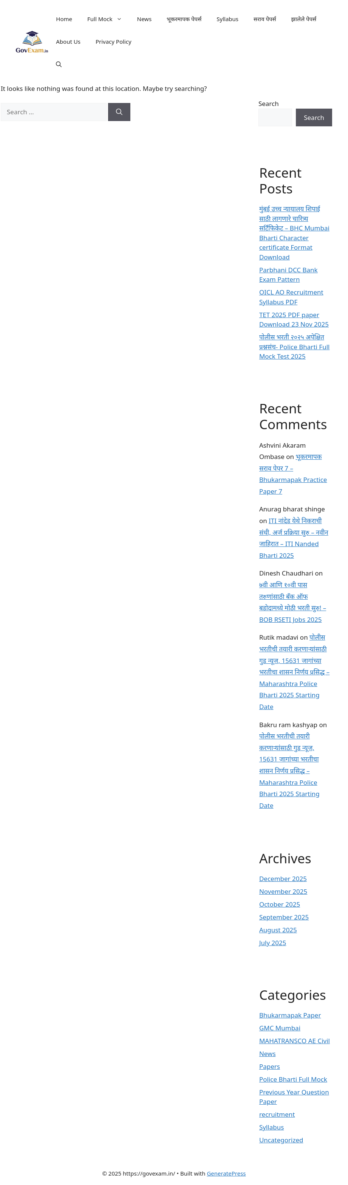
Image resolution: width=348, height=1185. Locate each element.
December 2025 (283, 878)
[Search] (119, 112)
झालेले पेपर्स (304, 19)
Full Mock (108, 19)
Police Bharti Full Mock (293, 1079)
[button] (58, 64)
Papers (269, 1066)
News (144, 19)
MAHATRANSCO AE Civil (294, 1040)
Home (64, 19)
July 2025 (272, 942)
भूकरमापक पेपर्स (184, 19)
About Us (68, 41)
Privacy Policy (113, 41)
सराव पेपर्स (265, 19)
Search (268, 103)
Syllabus (227, 19)
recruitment (277, 1114)
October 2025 (279, 904)
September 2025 (284, 917)
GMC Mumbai (279, 1028)
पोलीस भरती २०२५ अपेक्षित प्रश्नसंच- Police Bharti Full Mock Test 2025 (294, 347)
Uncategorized (281, 1140)
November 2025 (283, 891)
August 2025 (278, 930)
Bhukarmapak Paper (290, 1015)
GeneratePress (226, 1173)
